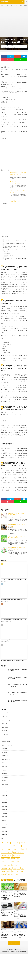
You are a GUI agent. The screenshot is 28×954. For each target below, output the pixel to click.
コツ (3, 892)
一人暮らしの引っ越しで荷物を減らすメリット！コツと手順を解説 (7, 897)
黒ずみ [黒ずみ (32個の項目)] (17, 874)
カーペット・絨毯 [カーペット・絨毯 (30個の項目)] (15, 842)
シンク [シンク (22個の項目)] (23, 845)
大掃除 (21, 5)
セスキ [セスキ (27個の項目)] (2, 849)
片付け (19, 913)
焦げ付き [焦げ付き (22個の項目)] (9, 871)
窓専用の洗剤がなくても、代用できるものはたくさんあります (13, 660)
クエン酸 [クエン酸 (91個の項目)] (3, 845)
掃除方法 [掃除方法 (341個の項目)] (3, 858)
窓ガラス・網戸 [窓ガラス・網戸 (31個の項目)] (20, 871)
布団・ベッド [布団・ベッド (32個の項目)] (20, 852)
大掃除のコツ (4, 661)
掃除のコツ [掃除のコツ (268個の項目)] (19, 855)
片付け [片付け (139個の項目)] (13, 871)
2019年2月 (4, 813)
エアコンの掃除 (5, 712)
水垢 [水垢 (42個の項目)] (19, 865)
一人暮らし (6, 892)
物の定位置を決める (9, 256)
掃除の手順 (4, 766)
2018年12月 (4, 820)
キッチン (7, 5)
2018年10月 (4, 827)
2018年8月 (4, 834)
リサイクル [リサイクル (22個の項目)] (3, 852)
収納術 (21, 911)
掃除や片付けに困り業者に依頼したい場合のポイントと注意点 (20, 935)
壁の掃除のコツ (5, 752)
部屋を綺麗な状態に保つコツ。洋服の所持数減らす (13, 244)
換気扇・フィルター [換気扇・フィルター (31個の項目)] (5, 861)
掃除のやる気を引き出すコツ (8, 762)
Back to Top (14, 943)
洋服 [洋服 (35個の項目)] (19, 868)
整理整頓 (24, 911)
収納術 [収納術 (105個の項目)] (14, 852)
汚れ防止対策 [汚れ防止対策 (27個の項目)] (4, 868)
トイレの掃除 (5, 727)
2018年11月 (4, 824)
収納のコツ (4, 748)
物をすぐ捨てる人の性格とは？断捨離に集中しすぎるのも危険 (13, 619)
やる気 (25, 5)
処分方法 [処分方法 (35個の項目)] (9, 852)
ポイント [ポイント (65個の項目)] (24, 849)
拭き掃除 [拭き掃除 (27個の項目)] (9, 855)
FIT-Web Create (12, 951)
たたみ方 (17, 911)
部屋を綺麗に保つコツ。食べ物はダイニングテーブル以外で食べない (14, 250)
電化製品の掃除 (5, 788)
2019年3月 (4, 809)
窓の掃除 (4, 780)
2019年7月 (4, 799)
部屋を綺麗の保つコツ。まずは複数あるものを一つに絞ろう (14, 240)
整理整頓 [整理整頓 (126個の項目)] (13, 861)
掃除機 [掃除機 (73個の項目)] (8, 858)
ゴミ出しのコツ (5, 723)
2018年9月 (4, 831)
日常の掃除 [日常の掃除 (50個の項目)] (14, 865)
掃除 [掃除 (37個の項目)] (14, 855)
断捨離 (15, 913)
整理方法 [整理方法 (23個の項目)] (18, 861)
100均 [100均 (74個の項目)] (2, 842)
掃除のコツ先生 (17, 949)
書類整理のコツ (5, 773)
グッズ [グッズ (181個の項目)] (19, 845)
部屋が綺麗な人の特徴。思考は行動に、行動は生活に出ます (13, 599)
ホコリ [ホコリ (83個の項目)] (19, 849)
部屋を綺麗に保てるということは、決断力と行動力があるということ (14, 258)
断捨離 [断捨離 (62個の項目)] (9, 865)
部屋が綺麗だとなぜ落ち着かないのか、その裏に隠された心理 (13, 640)
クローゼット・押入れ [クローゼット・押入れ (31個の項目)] (11, 845)
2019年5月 (4, 806)
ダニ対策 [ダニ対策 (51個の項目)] (8, 849)
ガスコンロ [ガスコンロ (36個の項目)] (22, 842)
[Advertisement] (14, 22)
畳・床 (12, 5)
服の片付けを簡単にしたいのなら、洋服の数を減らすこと (20, 916)
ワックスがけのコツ (6, 737)
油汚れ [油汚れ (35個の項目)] (10, 868)
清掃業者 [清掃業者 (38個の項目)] (3, 871)
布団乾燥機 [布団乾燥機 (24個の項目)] (3, 855)
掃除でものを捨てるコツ (6, 621)
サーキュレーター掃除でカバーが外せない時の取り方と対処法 (13, 579)
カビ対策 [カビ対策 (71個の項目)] (7, 842)
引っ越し (10, 892)
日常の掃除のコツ (5, 581)
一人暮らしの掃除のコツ (7, 741)
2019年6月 (4, 802)
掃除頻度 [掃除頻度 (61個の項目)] (13, 858)
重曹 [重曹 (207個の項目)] (9, 874)
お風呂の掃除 (5, 716)
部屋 (16, 5)
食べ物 (7, 253)
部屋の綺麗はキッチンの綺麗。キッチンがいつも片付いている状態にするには (14, 246)
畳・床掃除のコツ (5, 777)
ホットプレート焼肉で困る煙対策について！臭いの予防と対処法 (7, 914)
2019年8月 (4, 795)
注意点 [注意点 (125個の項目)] (14, 868)
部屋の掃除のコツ (12, 45)
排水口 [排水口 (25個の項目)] (18, 858)
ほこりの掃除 (5, 730)
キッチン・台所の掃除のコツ (8, 720)
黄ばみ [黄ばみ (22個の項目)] (12, 874)
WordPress (23, 951)
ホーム (2, 5)
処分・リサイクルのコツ (7, 745)
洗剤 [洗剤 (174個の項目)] (22, 868)
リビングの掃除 (5, 734)
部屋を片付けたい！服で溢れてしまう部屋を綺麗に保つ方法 (20, 895)
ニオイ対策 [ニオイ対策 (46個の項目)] (13, 849)
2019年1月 (4, 816)
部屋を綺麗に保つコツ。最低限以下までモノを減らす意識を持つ (7, 935)
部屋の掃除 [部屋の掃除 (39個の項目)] (3, 874)
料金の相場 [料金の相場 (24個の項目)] (3, 865)
